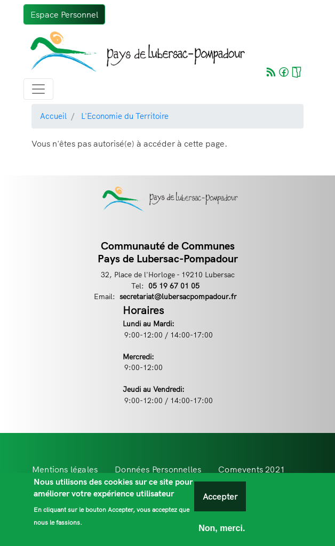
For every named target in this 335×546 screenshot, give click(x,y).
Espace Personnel (64, 14)
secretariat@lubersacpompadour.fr (178, 296)
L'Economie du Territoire (125, 116)
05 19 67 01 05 (174, 285)
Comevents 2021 (251, 469)
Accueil (53, 116)
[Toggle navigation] (38, 89)
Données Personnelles (158, 469)
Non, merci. (221, 531)
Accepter (220, 500)
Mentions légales (65, 469)
